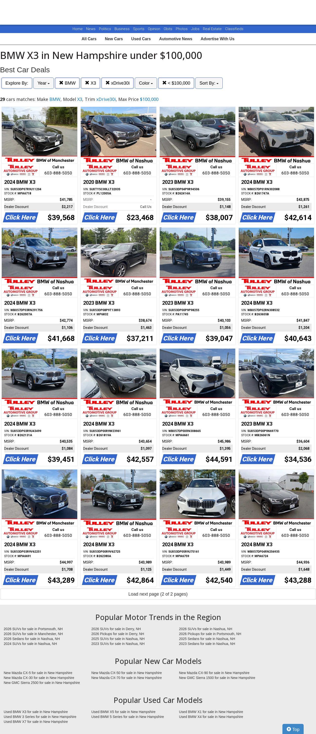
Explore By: (16, 83)
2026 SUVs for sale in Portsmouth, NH (33, 629)
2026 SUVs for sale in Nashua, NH (205, 629)
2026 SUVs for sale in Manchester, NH (33, 634)
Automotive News (175, 39)
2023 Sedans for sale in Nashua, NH (207, 644)
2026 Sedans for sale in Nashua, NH (32, 639)
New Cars (114, 39)
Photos (182, 29)
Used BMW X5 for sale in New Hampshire (123, 712)
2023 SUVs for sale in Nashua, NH (118, 644)
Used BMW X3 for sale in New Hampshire (36, 712)
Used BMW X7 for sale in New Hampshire (36, 722)
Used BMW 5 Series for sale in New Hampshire (127, 717)
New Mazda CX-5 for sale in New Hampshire (38, 673)
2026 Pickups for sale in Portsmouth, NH (210, 634)
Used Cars (141, 39)
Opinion (154, 29)
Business (123, 29)
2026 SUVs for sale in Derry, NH (116, 629)
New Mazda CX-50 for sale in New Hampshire (126, 673)
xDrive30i (117, 83)
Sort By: (208, 83)
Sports (139, 29)
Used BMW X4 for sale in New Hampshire (211, 717)
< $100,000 (176, 83)
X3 (90, 83)
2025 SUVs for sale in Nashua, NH (118, 639)
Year (44, 83)
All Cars (88, 39)
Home (78, 29)
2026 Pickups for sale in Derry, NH (117, 634)
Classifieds (234, 29)
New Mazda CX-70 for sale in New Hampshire (126, 678)
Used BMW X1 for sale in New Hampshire (211, 712)
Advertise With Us (218, 39)
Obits (168, 29)
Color (146, 83)
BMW (67, 83)
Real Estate (213, 29)
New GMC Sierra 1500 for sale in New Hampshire (217, 678)
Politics (105, 29)
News (91, 29)
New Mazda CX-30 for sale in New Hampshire (39, 678)
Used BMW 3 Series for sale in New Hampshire (40, 717)
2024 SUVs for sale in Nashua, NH (30, 644)
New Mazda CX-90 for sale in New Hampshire (214, 673)
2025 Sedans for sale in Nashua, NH (207, 639)
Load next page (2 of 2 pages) (158, 594)
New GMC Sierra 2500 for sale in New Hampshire (42, 683)
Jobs (195, 29)
